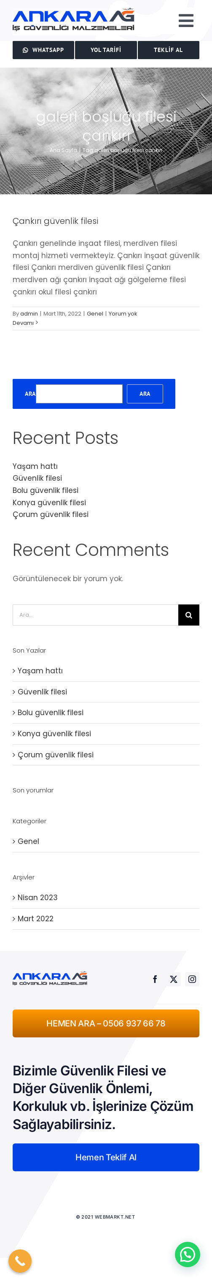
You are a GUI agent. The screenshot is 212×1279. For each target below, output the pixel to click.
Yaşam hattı (35, 466)
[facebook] (155, 979)
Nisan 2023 (38, 898)
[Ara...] (95, 615)
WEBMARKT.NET (116, 1217)
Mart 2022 (36, 919)
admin (29, 314)
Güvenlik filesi (37, 478)
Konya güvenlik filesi (49, 503)
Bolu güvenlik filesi (45, 490)
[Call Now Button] (20, 1261)
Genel (95, 314)
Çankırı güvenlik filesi (55, 221)
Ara (30, 393)
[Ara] (188, 615)
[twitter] (173, 979)
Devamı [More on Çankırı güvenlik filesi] (23, 323)
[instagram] (192, 979)
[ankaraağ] (74, 11)
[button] (187, 1254)
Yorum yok (123, 314)
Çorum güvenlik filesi (51, 514)
